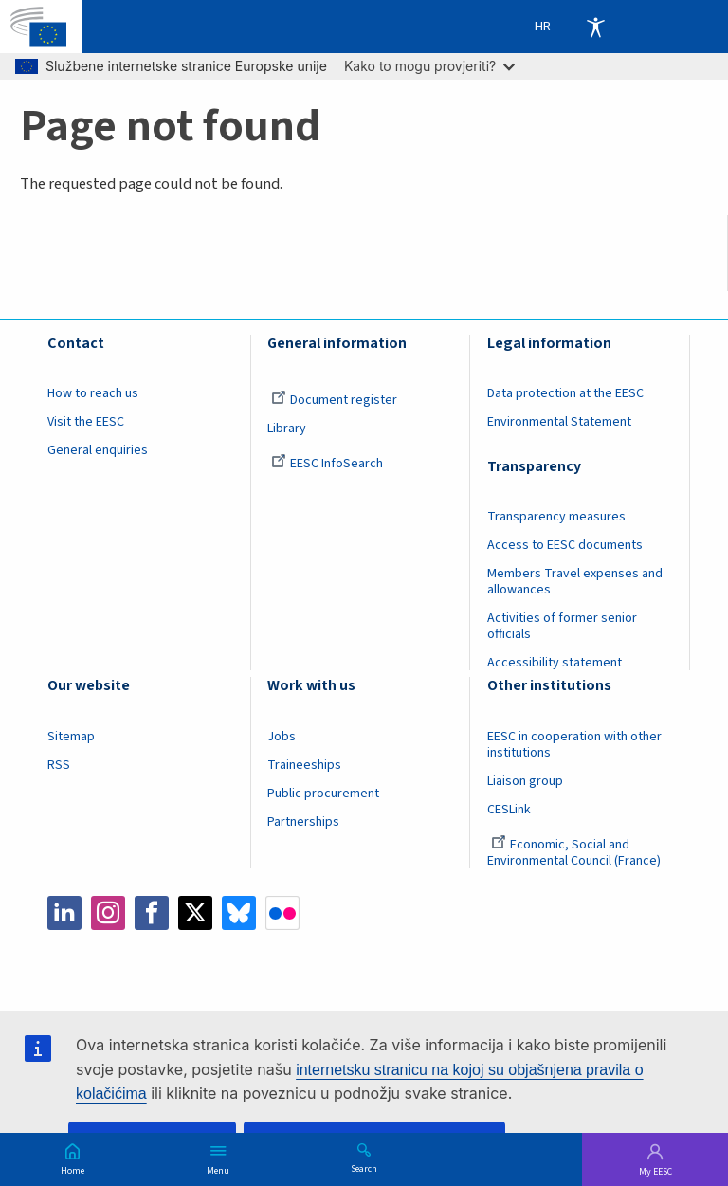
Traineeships (304, 765)
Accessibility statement (554, 662)
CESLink (509, 809)
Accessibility (595, 26)
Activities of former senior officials (562, 626)
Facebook (152, 913)
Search (364, 1168)
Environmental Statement (559, 421)
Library (286, 428)
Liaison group (525, 781)
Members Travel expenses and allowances (575, 581)
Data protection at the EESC (565, 393)
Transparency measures (556, 516)
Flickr (282, 913)
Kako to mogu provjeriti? (429, 66)
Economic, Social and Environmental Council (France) (575, 852)
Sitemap (71, 736)
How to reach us (92, 393)
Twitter (195, 913)
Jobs (281, 736)
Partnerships (303, 821)
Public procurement (323, 793)
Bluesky (239, 913)
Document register (334, 400)
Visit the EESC (85, 421)
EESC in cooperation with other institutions (574, 744)
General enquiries (97, 450)
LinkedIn (64, 913)
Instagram (108, 913)
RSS (58, 765)
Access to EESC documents (565, 545)
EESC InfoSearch (327, 463)
